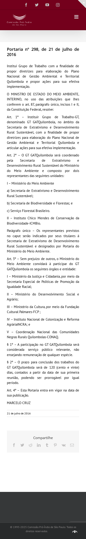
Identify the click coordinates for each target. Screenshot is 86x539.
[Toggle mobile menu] (76, 16)
